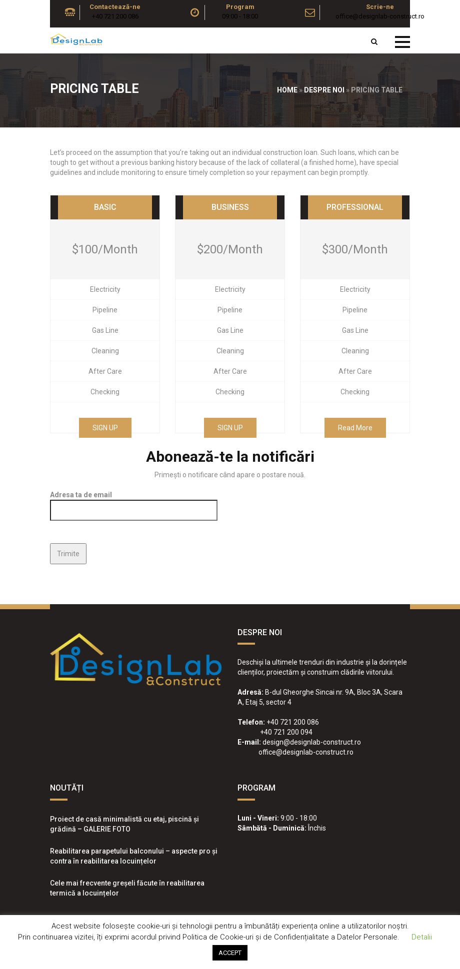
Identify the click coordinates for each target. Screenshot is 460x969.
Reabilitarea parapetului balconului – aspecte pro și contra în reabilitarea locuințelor (134, 856)
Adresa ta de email (134, 502)
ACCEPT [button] (230, 953)
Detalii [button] (422, 937)
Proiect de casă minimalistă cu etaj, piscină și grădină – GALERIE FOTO (124, 824)
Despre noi (324, 90)
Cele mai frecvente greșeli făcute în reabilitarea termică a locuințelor (127, 888)
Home (287, 90)
